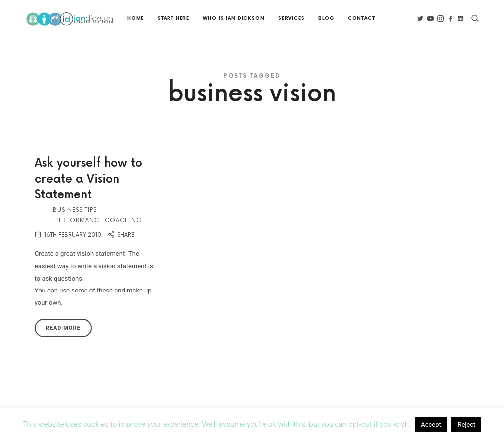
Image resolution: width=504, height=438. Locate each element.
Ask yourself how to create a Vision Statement (88, 179)
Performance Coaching (98, 220)
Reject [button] (466, 424)
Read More (63, 328)
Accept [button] (431, 424)
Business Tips (75, 210)
